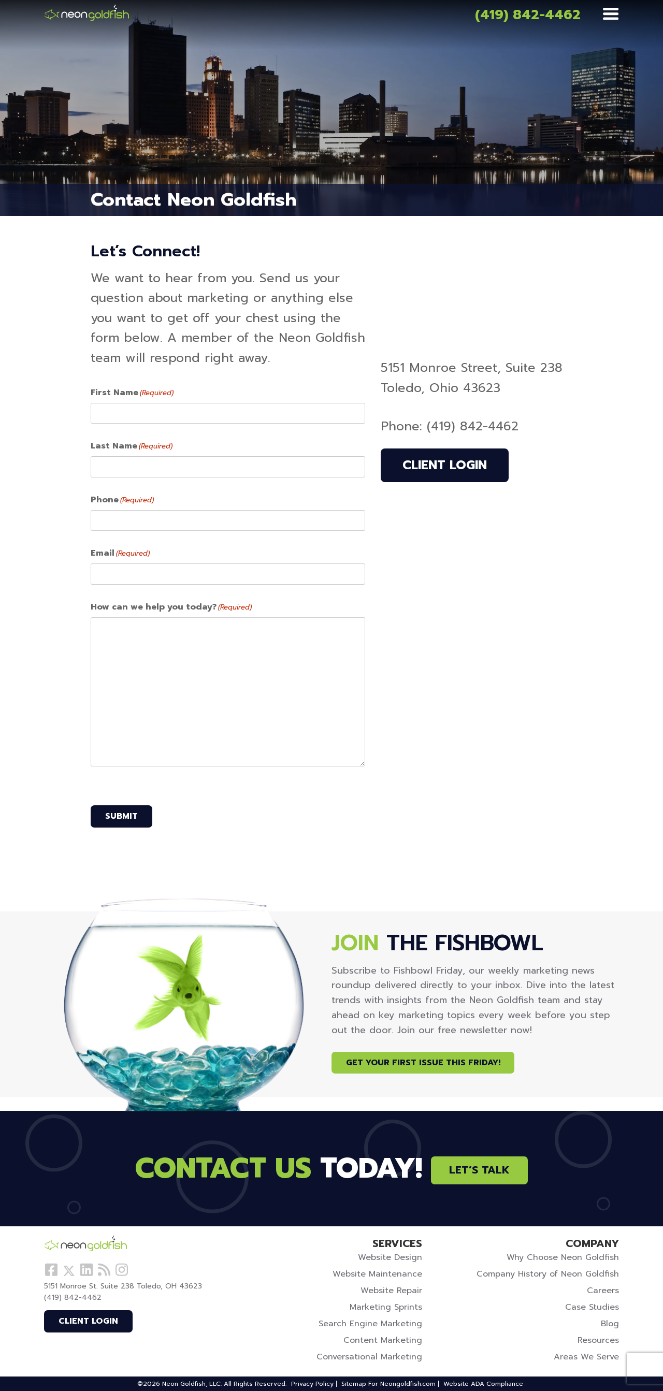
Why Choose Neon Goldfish (563, 1257)
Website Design (390, 1257)
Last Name (131, 446)
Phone (122, 500)
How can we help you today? (171, 607)
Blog (610, 1323)
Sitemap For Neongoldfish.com (388, 1384)
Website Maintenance (377, 1274)
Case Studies (592, 1307)
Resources (598, 1340)
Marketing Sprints (386, 1307)
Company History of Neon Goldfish (548, 1274)
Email (120, 553)
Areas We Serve (586, 1357)
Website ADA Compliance (483, 1384)
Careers (603, 1290)
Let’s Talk (479, 1170)
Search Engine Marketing (370, 1323)
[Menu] (610, 14)
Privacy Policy (312, 1384)
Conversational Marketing (369, 1357)
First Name (132, 392)
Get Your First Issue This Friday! (423, 1062)
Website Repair (391, 1290)
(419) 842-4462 (528, 15)
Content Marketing (382, 1340)
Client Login (444, 465)
